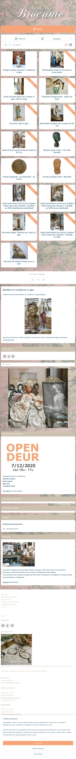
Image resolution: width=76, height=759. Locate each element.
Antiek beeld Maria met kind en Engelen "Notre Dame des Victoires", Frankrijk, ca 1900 (57, 234)
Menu (37, 29)
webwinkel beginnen (48, 754)
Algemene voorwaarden (9, 597)
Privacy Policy (6, 599)
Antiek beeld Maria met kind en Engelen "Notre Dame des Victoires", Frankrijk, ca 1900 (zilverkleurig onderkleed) (19, 205)
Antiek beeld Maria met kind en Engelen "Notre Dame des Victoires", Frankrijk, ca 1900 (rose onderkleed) (57, 205)
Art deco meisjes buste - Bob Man (57, 177)
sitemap (36, 754)
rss (40, 754)
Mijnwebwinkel (66, 754)
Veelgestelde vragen (8, 604)
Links (3, 616)
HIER (8, 491)
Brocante (6, 582)
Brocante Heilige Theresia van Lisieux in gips (19, 233)
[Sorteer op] (56, 39)
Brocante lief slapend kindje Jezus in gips (19, 262)
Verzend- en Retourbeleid (9, 602)
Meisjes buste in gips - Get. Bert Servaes (57, 151)
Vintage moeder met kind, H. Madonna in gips (19, 71)
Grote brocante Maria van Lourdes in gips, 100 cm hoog (18, 98)
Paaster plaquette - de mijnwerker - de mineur (19, 178)
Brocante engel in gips (19, 123)
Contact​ (4, 607)
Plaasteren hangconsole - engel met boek (57, 98)
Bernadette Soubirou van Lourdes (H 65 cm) (57, 124)
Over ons (4, 594)
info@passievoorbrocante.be (12, 524)
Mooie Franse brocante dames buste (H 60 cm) (19, 151)
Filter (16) (20, 38)
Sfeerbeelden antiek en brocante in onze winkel (57, 71)
